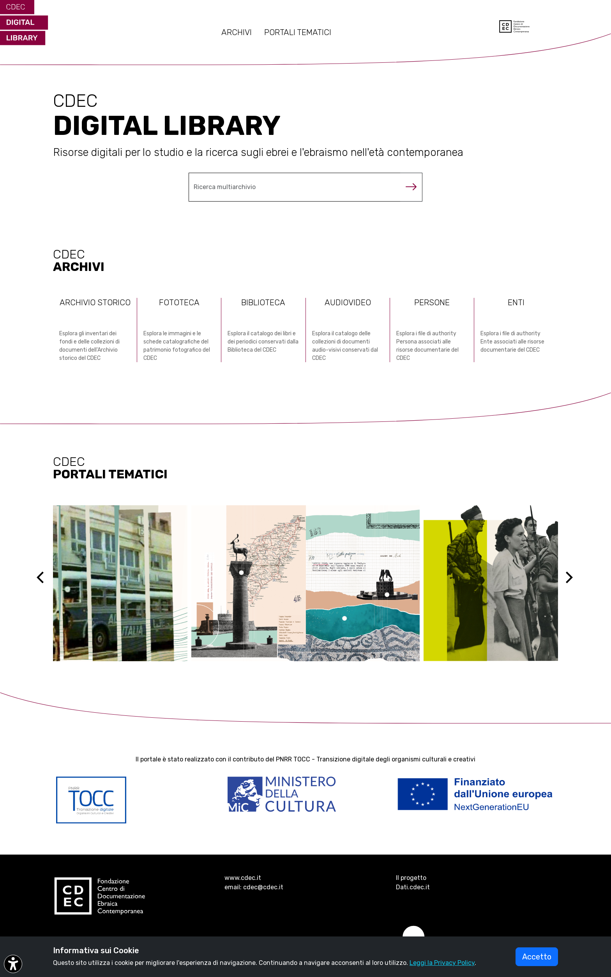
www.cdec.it (242, 877)
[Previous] (47, 583)
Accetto (536, 956)
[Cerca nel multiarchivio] (295, 187)
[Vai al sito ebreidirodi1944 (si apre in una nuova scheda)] (305, 583)
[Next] (573, 583)
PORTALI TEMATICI (297, 32)
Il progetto (411, 877)
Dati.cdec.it (413, 887)
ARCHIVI (236, 32)
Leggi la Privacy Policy (442, 962)
